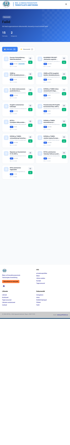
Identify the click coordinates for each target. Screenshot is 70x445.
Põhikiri (38, 302)
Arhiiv (38, 297)
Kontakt (38, 281)
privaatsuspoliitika (41, 273)
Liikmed (4, 295)
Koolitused (5, 297)
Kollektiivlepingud (41, 300)
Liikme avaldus (40, 278)
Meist (38, 276)
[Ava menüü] (66, 4)
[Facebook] (3, 286)
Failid (38, 305)
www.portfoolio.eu (62, 315)
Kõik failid (10, 49)
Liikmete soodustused (8, 302)
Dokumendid (26, 49)
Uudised (4, 305)
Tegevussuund (40, 283)
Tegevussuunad (6, 300)
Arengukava (39, 295)
